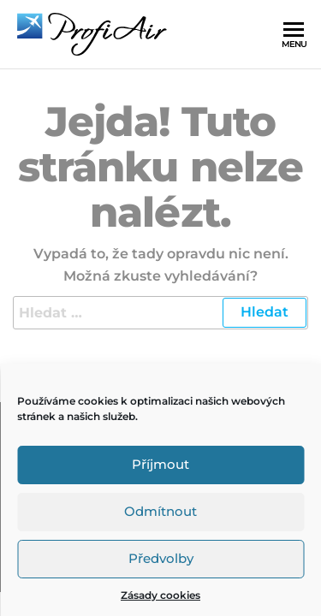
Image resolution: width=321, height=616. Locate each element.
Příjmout (160, 464)
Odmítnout (160, 511)
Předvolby (160, 558)
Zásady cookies (160, 595)
